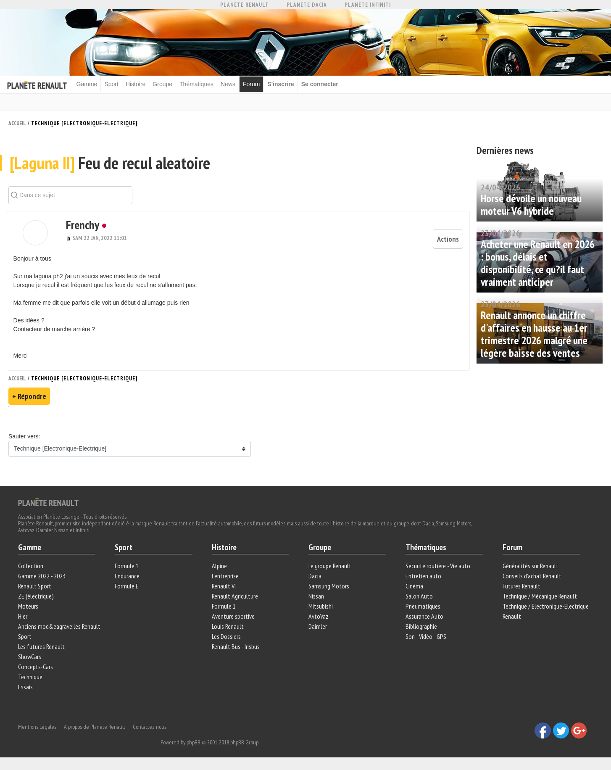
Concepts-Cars (36, 670)
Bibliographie (421, 630)
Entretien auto (423, 579)
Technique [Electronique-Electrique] (84, 122)
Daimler (317, 630)
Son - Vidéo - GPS (425, 640)
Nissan (316, 600)
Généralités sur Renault (530, 569)
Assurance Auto (424, 620)
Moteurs (29, 610)
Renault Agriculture (235, 600)
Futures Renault (521, 589)
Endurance (128, 579)
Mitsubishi (320, 610)
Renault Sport (35, 589)
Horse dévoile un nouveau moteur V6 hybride (531, 203)
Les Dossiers (226, 640)
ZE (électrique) (37, 600)
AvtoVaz (318, 620)
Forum (254, 84)
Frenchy (75, 228)
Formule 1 (128, 569)
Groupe (166, 84)
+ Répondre (29, 399)
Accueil (17, 122)
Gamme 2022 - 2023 (42, 579)
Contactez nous (150, 728)
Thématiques (200, 84)
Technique (31, 680)
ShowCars (30, 660)
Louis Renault (228, 630)
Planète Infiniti (368, 4)
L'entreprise (225, 579)
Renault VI (224, 589)
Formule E (128, 589)
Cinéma (414, 589)
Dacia (314, 579)
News (231, 84)
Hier (23, 620)
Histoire (139, 84)
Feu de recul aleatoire (110, 166)
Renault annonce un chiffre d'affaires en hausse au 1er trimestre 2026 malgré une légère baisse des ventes (534, 333)
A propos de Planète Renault (95, 728)
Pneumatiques (422, 610)
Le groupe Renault (329, 569)
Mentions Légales (38, 728)
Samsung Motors (328, 589)
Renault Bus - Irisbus (236, 650)
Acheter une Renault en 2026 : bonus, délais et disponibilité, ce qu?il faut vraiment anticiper (538, 262)
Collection (31, 569)
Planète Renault (244, 4)
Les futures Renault (42, 650)
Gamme (90, 84)
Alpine (219, 569)
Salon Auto (418, 600)
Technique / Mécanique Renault (539, 600)
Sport (115, 84)
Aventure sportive (233, 620)
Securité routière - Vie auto (437, 569)
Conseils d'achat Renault (531, 579)
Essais (26, 690)
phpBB (290, 743)
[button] (32, 236)
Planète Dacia (307, 4)
